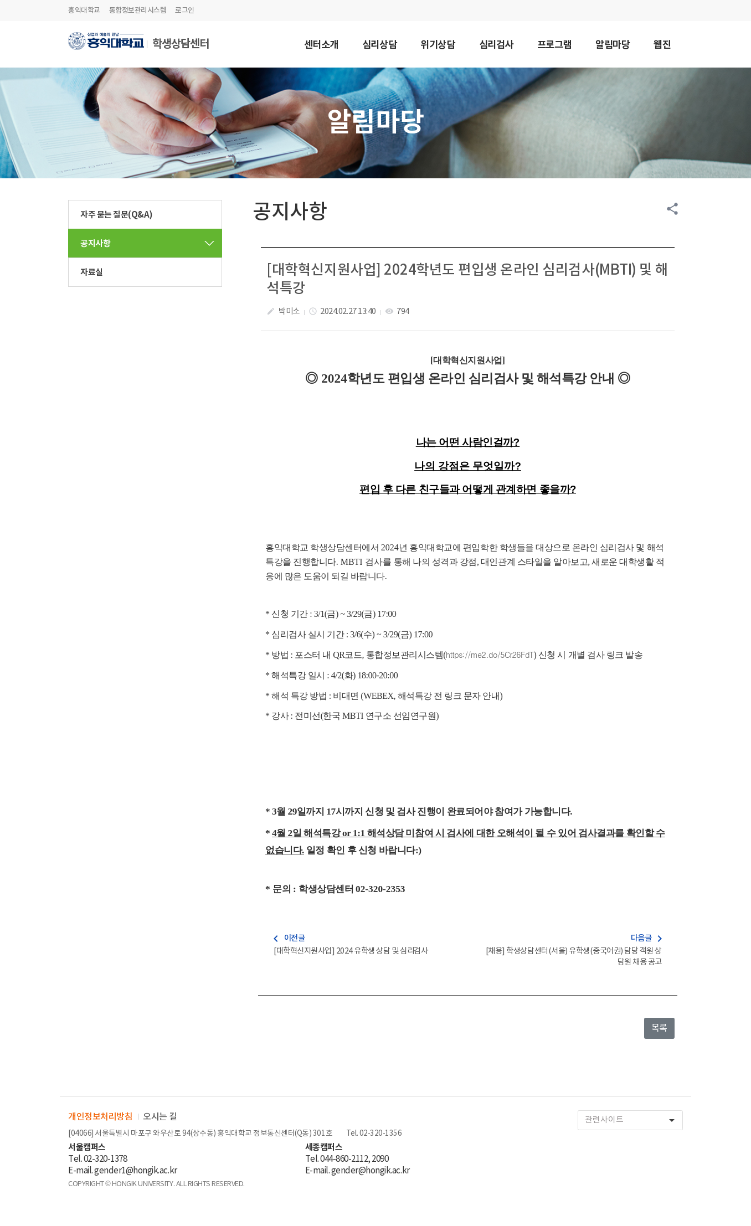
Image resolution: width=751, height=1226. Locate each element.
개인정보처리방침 (100, 1117)
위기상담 (437, 45)
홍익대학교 (84, 10)
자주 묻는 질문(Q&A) (116, 215)
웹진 (662, 45)
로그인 (184, 10)
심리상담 (379, 45)
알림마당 (612, 45)
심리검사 (496, 45)
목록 (659, 1028)
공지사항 (95, 244)
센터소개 (321, 45)
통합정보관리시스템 (138, 10)
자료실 (91, 272)
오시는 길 (160, 1117)
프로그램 (554, 45)
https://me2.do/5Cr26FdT (489, 654)
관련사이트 (633, 1120)
